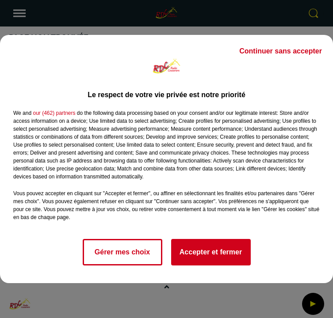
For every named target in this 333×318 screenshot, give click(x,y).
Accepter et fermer (211, 252)
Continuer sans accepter (280, 51)
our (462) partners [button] (54, 113)
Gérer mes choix (122, 252)
